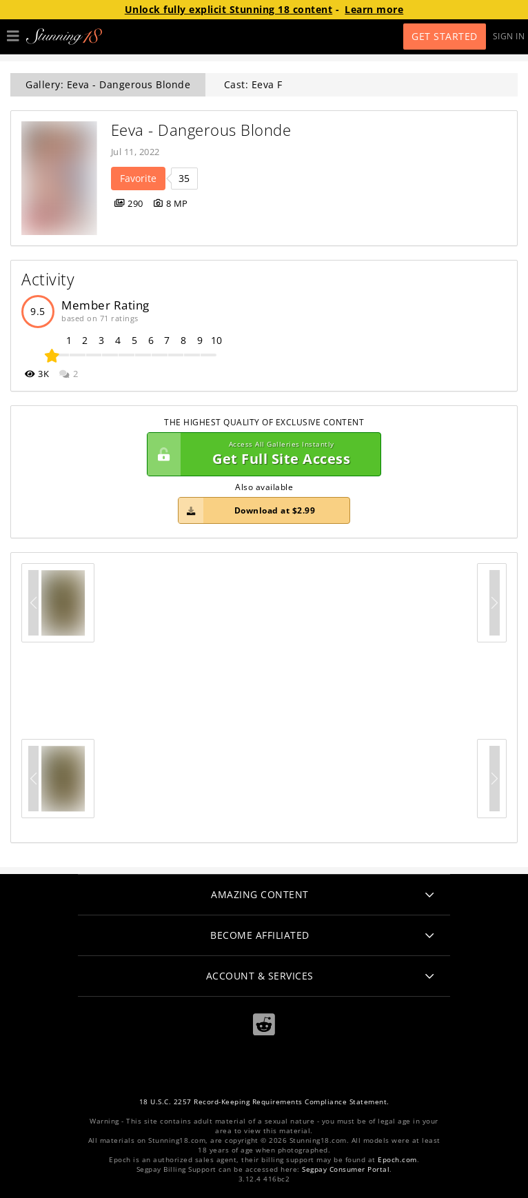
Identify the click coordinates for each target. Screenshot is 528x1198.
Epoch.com (397, 1159)
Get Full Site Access (261, 454)
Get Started (445, 36)
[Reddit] (264, 1024)
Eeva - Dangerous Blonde (201, 130)
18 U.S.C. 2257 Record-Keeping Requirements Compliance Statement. (264, 1101)
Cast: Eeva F (253, 84)
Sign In (509, 36)
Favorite (138, 178)
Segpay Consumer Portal (345, 1169)
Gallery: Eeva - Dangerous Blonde (108, 84)
